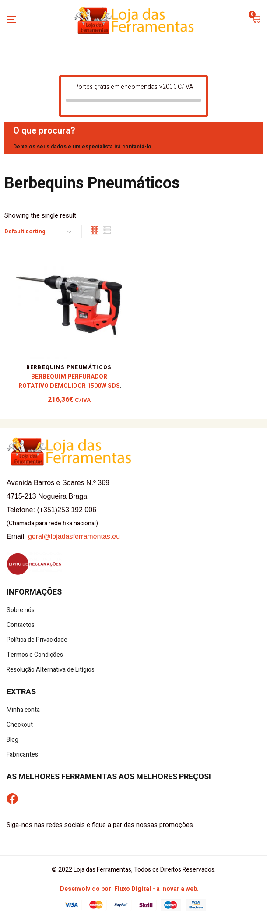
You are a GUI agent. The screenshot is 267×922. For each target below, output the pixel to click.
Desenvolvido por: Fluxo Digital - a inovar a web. (129, 889)
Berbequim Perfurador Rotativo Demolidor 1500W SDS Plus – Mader (69, 386)
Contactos (21, 625)
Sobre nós (21, 610)
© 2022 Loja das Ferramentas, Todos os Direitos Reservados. (134, 869)
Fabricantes (22, 754)
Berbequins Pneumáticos (69, 367)
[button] (256, 20)
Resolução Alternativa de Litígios (51, 669)
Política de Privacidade (37, 639)
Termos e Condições (35, 654)
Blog (12, 739)
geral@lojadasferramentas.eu (74, 536)
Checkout (20, 724)
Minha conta (23, 709)
